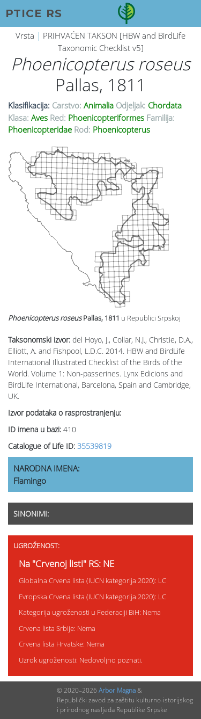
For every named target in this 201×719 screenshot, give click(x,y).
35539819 (94, 446)
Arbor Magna (117, 690)
